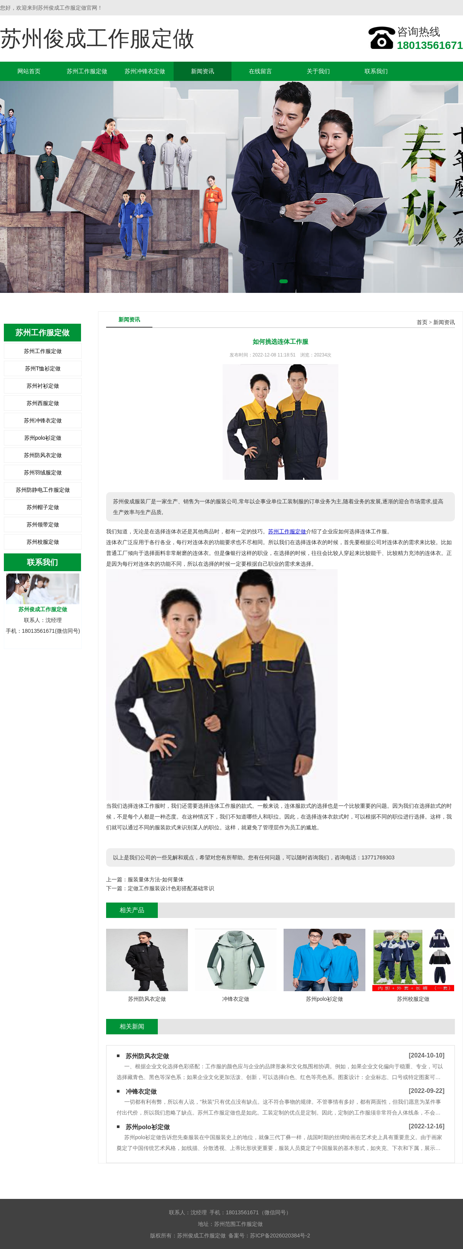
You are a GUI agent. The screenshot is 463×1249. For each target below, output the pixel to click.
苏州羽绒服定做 (43, 472)
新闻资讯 (202, 71)
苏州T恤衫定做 (43, 368)
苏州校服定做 (43, 542)
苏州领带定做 (43, 524)
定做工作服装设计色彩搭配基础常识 (171, 888)
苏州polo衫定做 (42, 438)
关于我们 (318, 71)
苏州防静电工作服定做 (43, 490)
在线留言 (260, 71)
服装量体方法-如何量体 (156, 879)
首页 (422, 322)
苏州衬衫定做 (43, 386)
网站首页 (29, 71)
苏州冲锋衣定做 (145, 71)
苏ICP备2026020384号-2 (280, 1235)
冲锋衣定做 (141, 1091)
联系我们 (376, 71)
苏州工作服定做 (87, 71)
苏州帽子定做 (43, 507)
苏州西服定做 (43, 403)
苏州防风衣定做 (43, 455)
